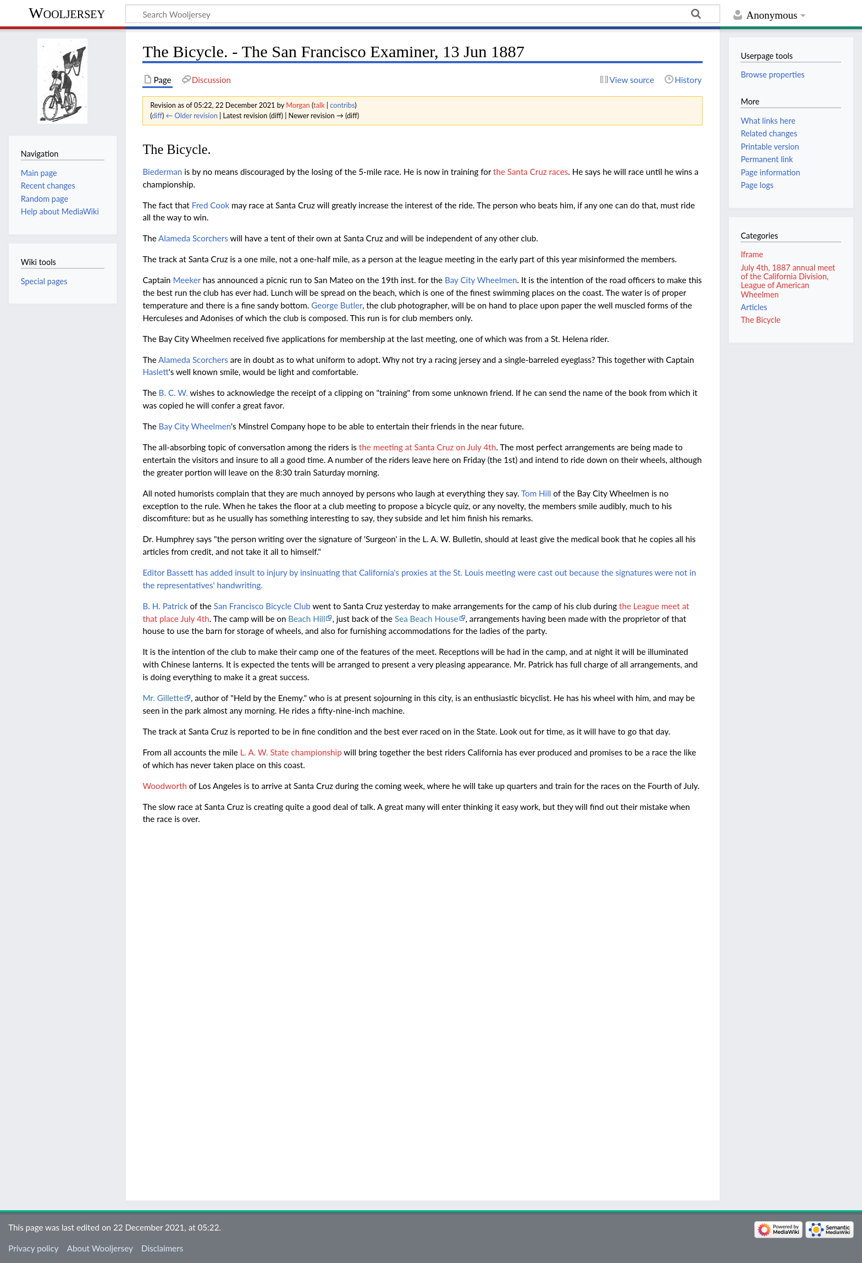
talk (318, 105)
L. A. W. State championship (291, 752)
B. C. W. (173, 393)
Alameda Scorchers (193, 238)
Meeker (186, 280)
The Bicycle (760, 319)
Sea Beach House (426, 619)
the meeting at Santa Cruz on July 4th (427, 447)
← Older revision (192, 115)
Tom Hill (536, 493)
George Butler (336, 305)
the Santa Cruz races (530, 172)
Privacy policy (33, 1248)
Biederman (162, 172)
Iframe (752, 254)
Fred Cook (211, 205)
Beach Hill (306, 619)
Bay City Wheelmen (481, 280)
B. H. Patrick (164, 606)
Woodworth (164, 786)
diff (157, 115)
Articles (754, 307)
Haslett (155, 372)
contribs (342, 105)
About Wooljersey (100, 1248)
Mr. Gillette (163, 698)
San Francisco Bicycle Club (262, 606)
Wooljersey (67, 12)
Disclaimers (162, 1248)
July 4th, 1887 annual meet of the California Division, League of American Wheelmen (788, 281)
